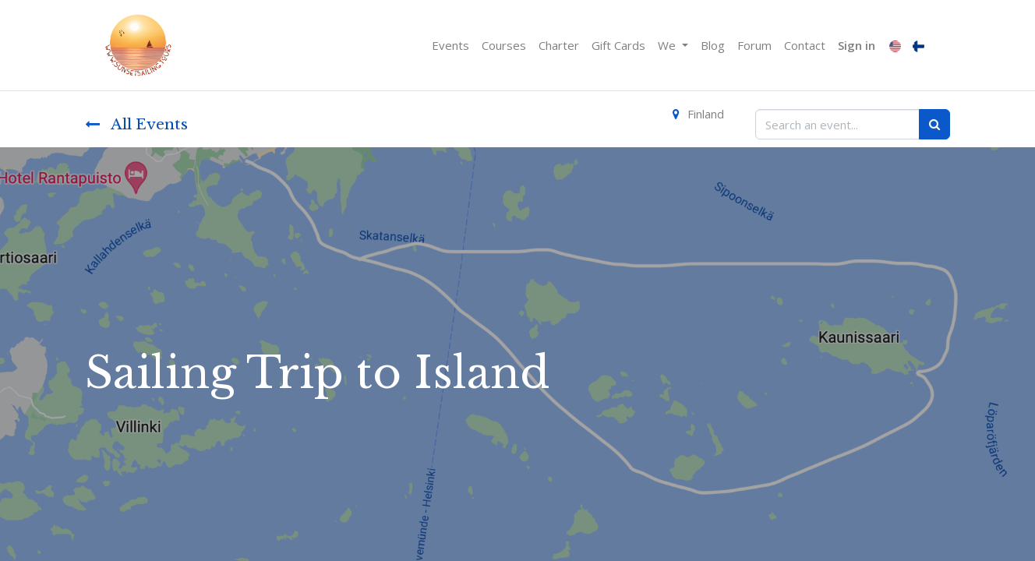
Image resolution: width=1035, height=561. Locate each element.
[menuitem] (450, 45)
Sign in (856, 45)
